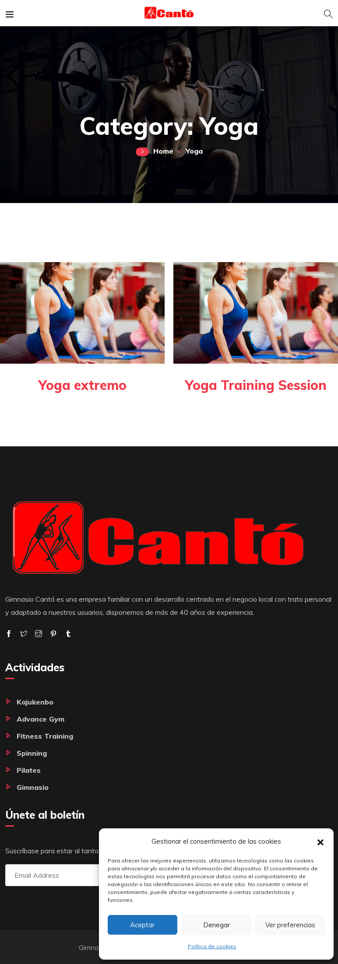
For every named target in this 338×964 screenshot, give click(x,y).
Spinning (32, 753)
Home (163, 151)
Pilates (29, 770)
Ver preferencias (290, 925)
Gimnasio (33, 787)
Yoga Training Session (255, 385)
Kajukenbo (35, 702)
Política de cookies (212, 946)
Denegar (216, 925)
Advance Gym (40, 719)
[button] (320, 841)
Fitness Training (45, 736)
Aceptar (142, 925)
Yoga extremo (83, 385)
